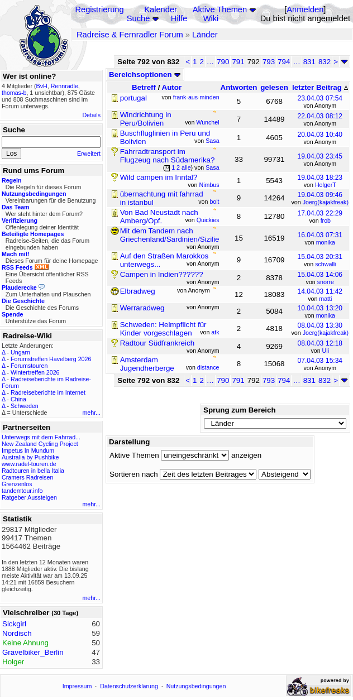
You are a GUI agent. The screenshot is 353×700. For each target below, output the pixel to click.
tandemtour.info (22, 490)
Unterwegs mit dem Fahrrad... (41, 437)
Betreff (144, 87)
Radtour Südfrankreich (157, 343)
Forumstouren (29, 365)
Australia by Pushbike (30, 457)
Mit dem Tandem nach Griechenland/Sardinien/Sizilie (170, 235)
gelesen (274, 87)
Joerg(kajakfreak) (326, 202)
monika (325, 242)
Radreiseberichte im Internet (48, 392)
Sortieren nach (133, 474)
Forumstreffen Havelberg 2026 (51, 359)
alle (186, 167)
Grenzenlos (17, 484)
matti (325, 298)
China (18, 399)
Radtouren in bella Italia (33, 470)
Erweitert (89, 153)
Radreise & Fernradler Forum (130, 34)
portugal (133, 98)
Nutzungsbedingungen (196, 686)
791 (238, 61)
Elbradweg (137, 291)
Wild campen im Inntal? (159, 177)
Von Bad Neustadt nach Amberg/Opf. (159, 216)
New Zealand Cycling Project (40, 443)
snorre (325, 282)
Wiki (211, 18)
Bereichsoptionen (145, 74)
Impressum (77, 686)
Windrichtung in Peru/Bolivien (145, 119)
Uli (325, 350)
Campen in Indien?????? (161, 274)
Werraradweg (142, 308)
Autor (172, 87)
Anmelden (305, 9)
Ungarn (20, 352)
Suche (138, 18)
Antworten (239, 87)
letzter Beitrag (320, 87)
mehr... (91, 412)
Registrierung (99, 9)
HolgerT (325, 184)
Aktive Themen (220, 9)
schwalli (325, 264)
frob (326, 220)
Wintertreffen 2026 (35, 372)
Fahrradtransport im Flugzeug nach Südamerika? (167, 155)
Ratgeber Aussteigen (29, 497)
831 (309, 61)
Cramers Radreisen (27, 477)
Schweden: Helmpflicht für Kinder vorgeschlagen (163, 328)
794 (284, 61)
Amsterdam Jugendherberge (147, 364)
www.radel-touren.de (29, 464)
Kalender (160, 9)
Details (91, 115)
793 (269, 61)
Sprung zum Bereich (239, 410)
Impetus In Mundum (28, 450)
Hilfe (179, 18)
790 (223, 61)
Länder (205, 34)
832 (324, 61)
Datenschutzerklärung (129, 686)
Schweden (25, 405)
